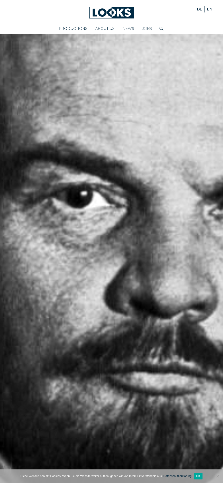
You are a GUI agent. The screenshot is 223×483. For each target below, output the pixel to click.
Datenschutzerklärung (177, 476)
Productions (73, 28)
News (128, 28)
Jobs (147, 28)
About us (105, 28)
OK (198, 476)
